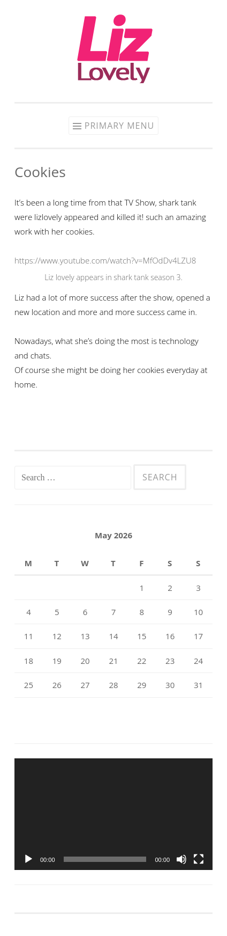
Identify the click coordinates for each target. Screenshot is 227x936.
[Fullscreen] (198, 859)
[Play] (28, 859)
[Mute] (181, 859)
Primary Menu (119, 125)
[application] (113, 814)
